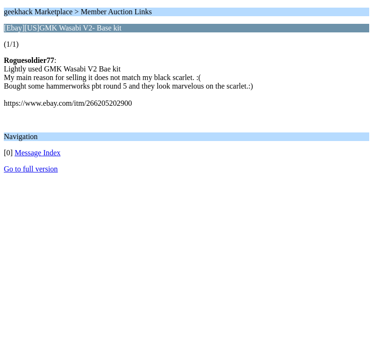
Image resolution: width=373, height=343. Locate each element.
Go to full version (31, 169)
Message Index (37, 153)
